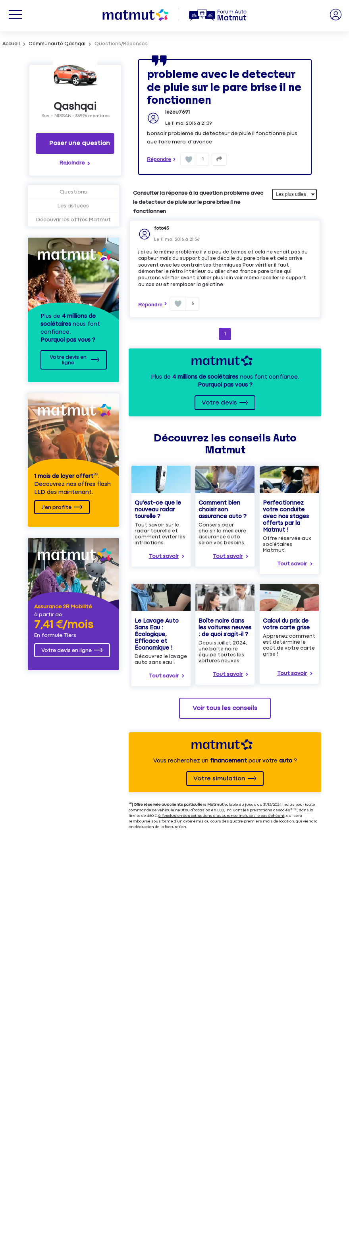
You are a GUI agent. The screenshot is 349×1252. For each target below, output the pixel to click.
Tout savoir (164, 556)
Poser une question (79, 143)
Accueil (11, 43)
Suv (45, 116)
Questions (73, 192)
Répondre (159, 159)
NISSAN (62, 116)
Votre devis (219, 402)
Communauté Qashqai (57, 43)
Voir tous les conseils (225, 708)
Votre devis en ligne (68, 360)
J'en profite (56, 507)
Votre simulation (219, 778)
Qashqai (75, 106)
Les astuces (73, 206)
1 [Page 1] (225, 334)
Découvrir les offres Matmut (73, 220)
